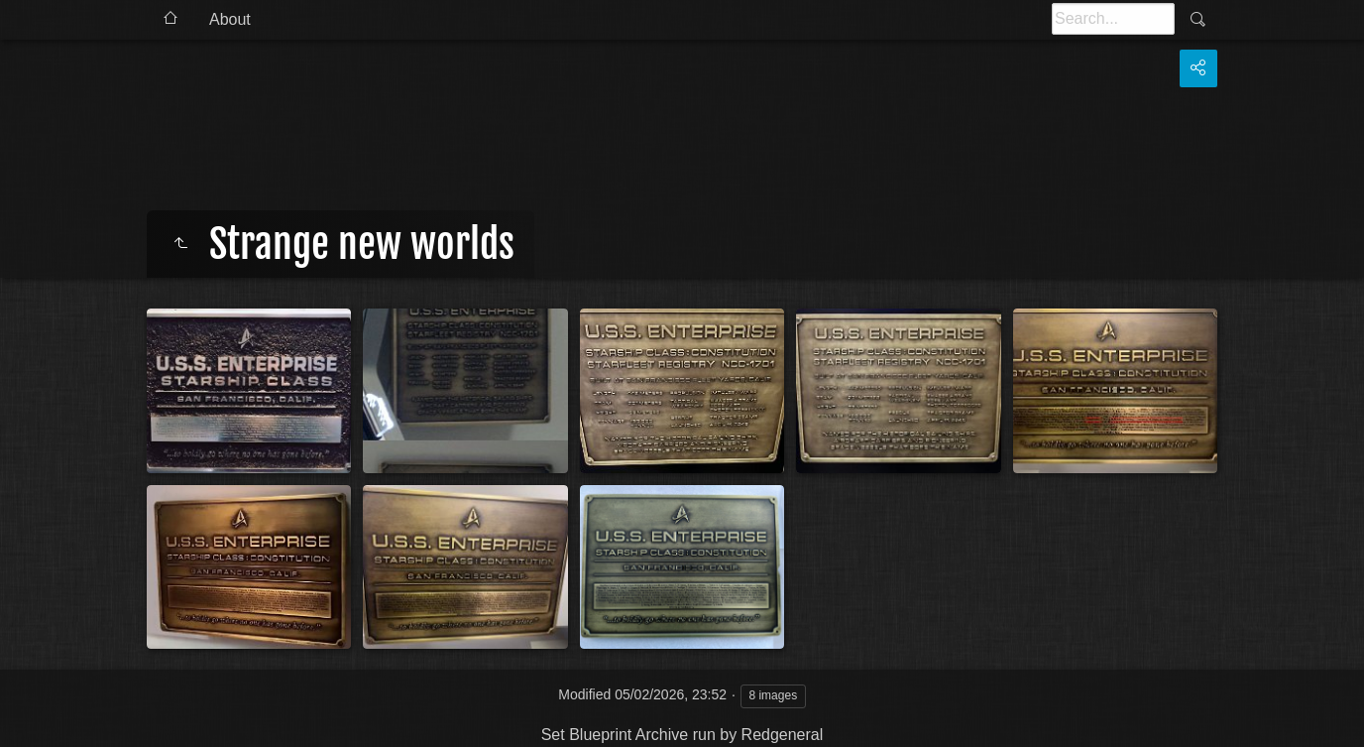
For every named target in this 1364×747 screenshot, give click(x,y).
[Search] (1113, 19)
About (230, 19)
